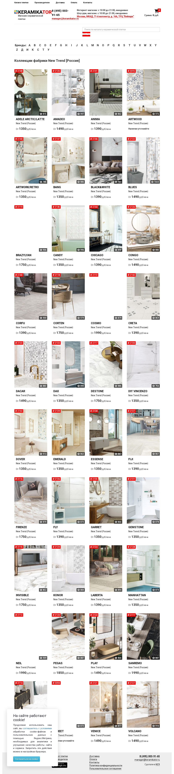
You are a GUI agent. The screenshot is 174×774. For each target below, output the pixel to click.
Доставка (60, 3)
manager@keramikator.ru (65, 18)
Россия (31, 123)
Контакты (87, 3)
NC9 (158, 764)
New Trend (21, 123)
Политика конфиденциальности (105, 765)
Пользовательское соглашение (105, 768)
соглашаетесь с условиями (37, 728)
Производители (41, 3)
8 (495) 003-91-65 (150, 756)
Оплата (74, 3)
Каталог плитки (21, 3)
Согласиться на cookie (26, 759)
